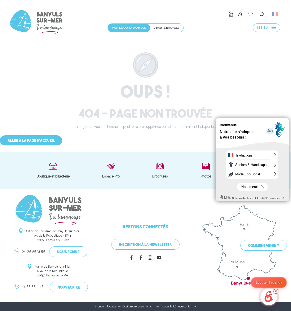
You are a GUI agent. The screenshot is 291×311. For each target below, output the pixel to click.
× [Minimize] (276, 291)
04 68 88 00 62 (29, 287)
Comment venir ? (263, 246)
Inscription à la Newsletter (145, 245)
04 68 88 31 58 (29, 252)
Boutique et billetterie (53, 170)
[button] (262, 14)
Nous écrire (68, 252)
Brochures (160, 170)
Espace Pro (111, 170)
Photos (205, 170)
